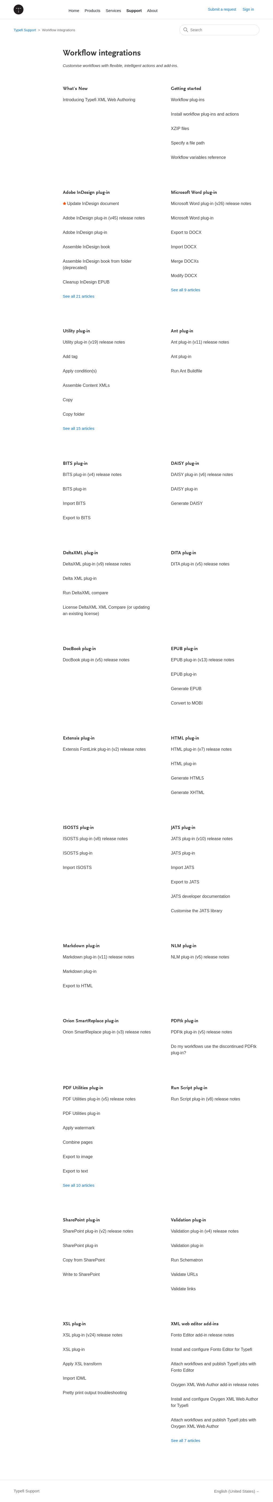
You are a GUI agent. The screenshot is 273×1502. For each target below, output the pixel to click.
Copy (68, 400)
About (152, 10)
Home (74, 10)
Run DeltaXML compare (85, 593)
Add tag (70, 356)
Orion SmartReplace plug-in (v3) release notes (107, 1032)
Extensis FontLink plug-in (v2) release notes (104, 749)
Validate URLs (184, 1274)
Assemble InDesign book (86, 247)
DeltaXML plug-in (80, 553)
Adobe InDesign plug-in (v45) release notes (104, 218)
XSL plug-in (74, 1324)
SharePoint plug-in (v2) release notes (98, 1231)
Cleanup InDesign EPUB (86, 282)
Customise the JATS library (196, 911)
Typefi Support (25, 30)
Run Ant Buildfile (186, 371)
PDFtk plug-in (184, 1021)
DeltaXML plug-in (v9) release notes (97, 564)
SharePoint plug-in (81, 1220)
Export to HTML (78, 986)
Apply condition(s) (80, 371)
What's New (75, 88)
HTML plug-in (185, 738)
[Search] (219, 30)
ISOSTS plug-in (78, 827)
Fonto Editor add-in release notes (202, 1335)
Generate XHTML (187, 792)
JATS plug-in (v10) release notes (202, 838)
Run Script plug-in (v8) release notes (205, 1099)
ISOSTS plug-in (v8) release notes (95, 838)
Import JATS (182, 867)
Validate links (183, 1289)
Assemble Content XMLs (86, 385)
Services (113, 10)
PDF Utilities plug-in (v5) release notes (99, 1099)
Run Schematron (187, 1260)
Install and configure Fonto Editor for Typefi (211, 1349)
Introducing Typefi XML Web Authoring (99, 99)
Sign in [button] (248, 9)
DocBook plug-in (79, 649)
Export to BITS (77, 518)
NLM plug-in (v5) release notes (200, 957)
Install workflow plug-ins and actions (205, 114)
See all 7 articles (185, 1440)
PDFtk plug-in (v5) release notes (201, 1032)
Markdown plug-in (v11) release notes (98, 957)
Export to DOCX (186, 232)
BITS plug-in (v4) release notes (92, 474)
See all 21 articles (78, 296)
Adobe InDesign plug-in (86, 192)
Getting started (186, 88)
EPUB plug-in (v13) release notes (202, 660)
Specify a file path (187, 143)
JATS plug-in (183, 827)
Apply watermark (79, 1128)
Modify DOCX (184, 275)
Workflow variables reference (198, 157)
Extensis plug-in (79, 738)
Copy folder (74, 414)
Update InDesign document (93, 203)
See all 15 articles (78, 428)
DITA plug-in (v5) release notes (200, 564)
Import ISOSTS (77, 867)
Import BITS (74, 503)
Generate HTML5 (187, 778)
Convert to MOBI (187, 703)
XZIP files (180, 128)
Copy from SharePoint (84, 1260)
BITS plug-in (75, 463)
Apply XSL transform (82, 1364)
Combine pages (78, 1142)
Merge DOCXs (185, 261)
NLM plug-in (183, 946)
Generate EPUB (186, 688)
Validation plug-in (188, 1220)
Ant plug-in (182, 331)
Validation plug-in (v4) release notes (205, 1231)
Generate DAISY (187, 503)
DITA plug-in (183, 553)
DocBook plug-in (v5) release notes (96, 660)
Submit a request (222, 9)
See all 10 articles (78, 1185)
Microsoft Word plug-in (194, 192)
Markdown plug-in (81, 946)
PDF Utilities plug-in (83, 1088)
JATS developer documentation (200, 896)
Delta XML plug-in (80, 578)
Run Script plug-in (189, 1088)
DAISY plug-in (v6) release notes (202, 474)
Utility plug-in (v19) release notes (94, 342)
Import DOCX (183, 247)
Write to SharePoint (81, 1274)
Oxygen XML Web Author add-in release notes (215, 1384)
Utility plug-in (76, 331)
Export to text (75, 1171)
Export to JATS (185, 882)
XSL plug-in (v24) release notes (93, 1335)
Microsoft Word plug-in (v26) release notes (211, 203)
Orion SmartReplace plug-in (91, 1021)
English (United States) (236, 1491)
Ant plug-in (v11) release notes (200, 342)
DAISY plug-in (185, 463)
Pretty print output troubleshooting (95, 1392)
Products (92, 10)
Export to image (78, 1156)
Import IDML (74, 1378)
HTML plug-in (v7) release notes (201, 749)
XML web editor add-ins (195, 1324)
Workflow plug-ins (187, 99)
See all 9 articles (185, 290)
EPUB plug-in (184, 649)
